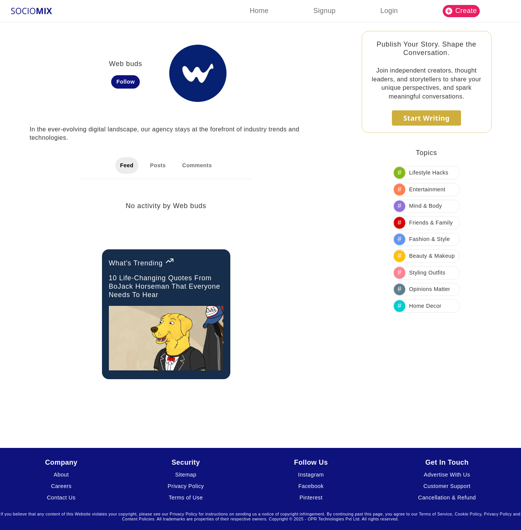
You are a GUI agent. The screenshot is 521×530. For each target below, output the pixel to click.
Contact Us (61, 497)
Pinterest (310, 497)
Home (259, 11)
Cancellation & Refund (447, 497)
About (61, 475)
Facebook (311, 486)
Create (461, 11)
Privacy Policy (186, 486)
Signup (324, 11)
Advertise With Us (447, 475)
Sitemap (186, 475)
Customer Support (447, 486)
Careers (61, 486)
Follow (125, 82)
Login (389, 11)
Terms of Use (186, 497)
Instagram (311, 475)
